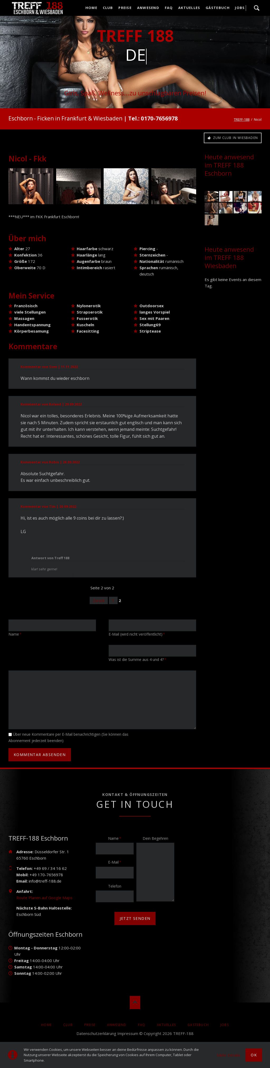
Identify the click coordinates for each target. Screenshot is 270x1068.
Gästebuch (198, 1025)
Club (68, 1025)
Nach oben (135, 1002)
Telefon (114, 886)
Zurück (99, 600)
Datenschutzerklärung (96, 1033)
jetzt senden (135, 918)
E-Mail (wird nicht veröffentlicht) (137, 634)
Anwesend (117, 1025)
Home (46, 1025)
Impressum (127, 1033)
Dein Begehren (155, 838)
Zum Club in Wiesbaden (235, 138)
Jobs (224, 1025)
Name (16, 634)
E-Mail (116, 862)
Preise (89, 1025)
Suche (256, 8)
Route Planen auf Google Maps (44, 897)
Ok (254, 1054)
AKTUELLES (166, 1025)
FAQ (142, 1025)
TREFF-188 (241, 119)
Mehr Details (228, 1055)
